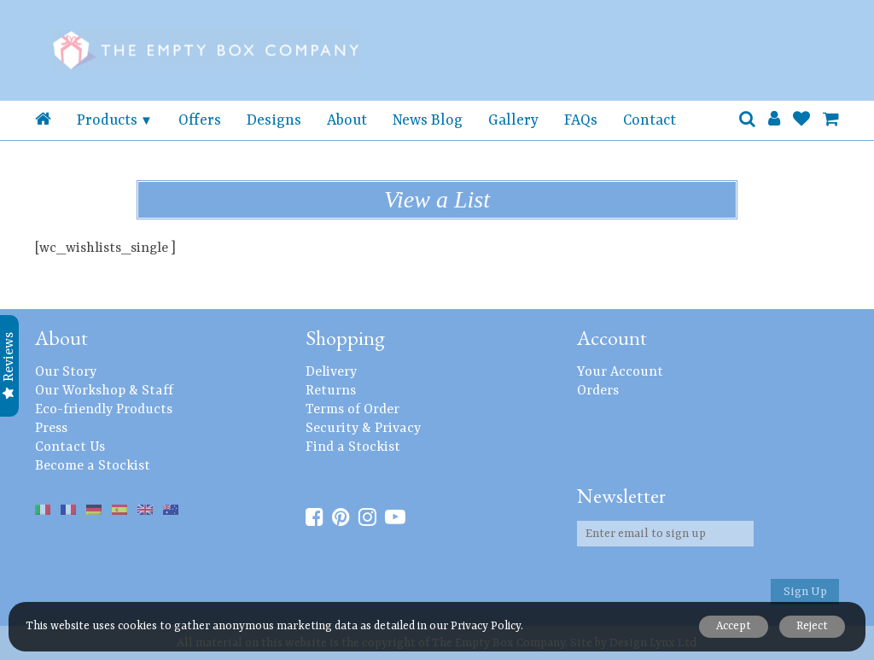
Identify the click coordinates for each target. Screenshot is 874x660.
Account (612, 337)
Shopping (345, 337)
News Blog (428, 120)
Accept (731, 626)
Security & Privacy (363, 428)
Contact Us (70, 447)
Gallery (513, 120)
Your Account (620, 372)
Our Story (65, 372)
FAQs (580, 120)
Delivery (331, 372)
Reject (811, 626)
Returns (331, 391)
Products (107, 120)
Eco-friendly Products (103, 410)
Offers (199, 120)
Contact (649, 120)
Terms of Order (352, 410)
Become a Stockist (92, 466)
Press (51, 428)
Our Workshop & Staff (104, 391)
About (347, 120)
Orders (598, 391)
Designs (274, 120)
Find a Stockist (353, 447)
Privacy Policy (486, 626)
